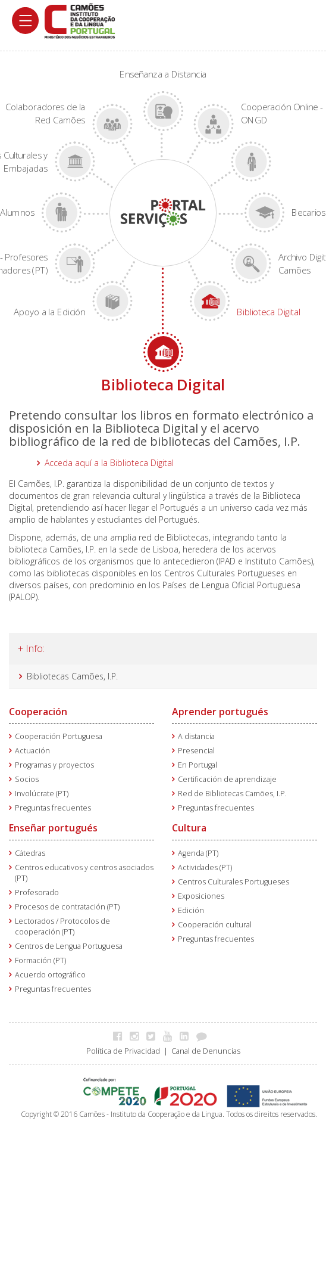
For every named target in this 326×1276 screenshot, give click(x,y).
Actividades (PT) (205, 867)
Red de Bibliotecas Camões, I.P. (232, 793)
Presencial (196, 751)
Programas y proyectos (54, 765)
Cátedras (30, 853)
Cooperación (38, 711)
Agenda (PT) (198, 853)
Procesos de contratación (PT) (67, 907)
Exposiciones (201, 896)
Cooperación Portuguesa (58, 736)
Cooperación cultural (215, 925)
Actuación (32, 751)
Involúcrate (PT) (41, 793)
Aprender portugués (220, 711)
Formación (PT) (40, 960)
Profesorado (37, 892)
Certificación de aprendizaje (227, 779)
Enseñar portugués (53, 827)
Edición (191, 910)
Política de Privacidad (123, 1051)
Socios (27, 779)
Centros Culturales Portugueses (233, 882)
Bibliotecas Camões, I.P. (72, 676)
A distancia (196, 736)
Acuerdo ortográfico (50, 975)
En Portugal (197, 765)
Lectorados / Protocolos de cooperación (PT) (62, 926)
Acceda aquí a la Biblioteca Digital (109, 462)
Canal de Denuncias (205, 1051)
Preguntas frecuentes (53, 808)
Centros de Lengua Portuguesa (69, 946)
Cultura (189, 827)
